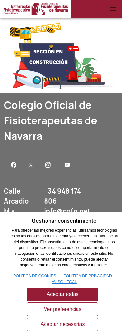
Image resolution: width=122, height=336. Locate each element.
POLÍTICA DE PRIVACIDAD (88, 276)
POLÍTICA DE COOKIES (34, 276)
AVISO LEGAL (64, 282)
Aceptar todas (63, 294)
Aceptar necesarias (63, 324)
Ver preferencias (63, 309)
